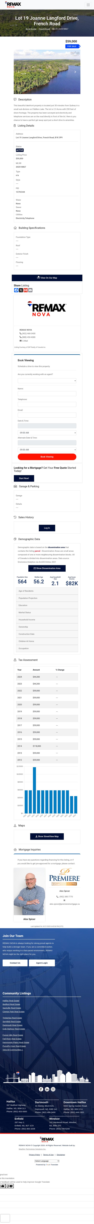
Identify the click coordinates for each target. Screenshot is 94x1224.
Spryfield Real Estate (12, 1021)
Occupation (24, 648)
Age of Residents (26, 591)
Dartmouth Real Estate (12, 1025)
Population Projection (28, 598)
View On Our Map (47, 277)
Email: (20, 410)
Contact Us (15, 963)
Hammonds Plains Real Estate (16, 1042)
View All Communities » (13, 1050)
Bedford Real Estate (11, 1004)
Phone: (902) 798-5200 (59, 1129)
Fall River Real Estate (12, 1039)
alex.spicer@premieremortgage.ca (65, 902)
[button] (19, 72)
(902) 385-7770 (64, 897)
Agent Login (42, 963)
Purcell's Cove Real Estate (14, 1046)
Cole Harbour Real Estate (14, 1029)
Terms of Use (48, 1155)
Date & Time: (23, 421)
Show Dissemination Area (47, 568)
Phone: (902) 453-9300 (17, 1111)
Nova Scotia (31, 29)
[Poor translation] (9, 1186)
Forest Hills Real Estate (13, 1035)
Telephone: (22, 399)
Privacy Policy (34, 1155)
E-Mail (25, 341)
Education (23, 605)
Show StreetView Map (47, 836)
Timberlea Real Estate (12, 1018)
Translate (52, 1165)
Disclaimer (61, 1155)
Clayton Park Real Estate (14, 1011)
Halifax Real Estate (11, 1000)
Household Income (27, 620)
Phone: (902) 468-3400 (45, 1112)
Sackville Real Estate (12, 1008)
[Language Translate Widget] (47, 1161)
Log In (47, 528)
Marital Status (25, 612)
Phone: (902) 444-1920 (74, 1112)
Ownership (23, 627)
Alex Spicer (29, 919)
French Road (44, 29)
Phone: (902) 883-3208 (25, 1129)
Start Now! (24, 478)
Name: (21, 388)
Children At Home (26, 641)
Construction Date (26, 634)
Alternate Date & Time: (27, 438)
